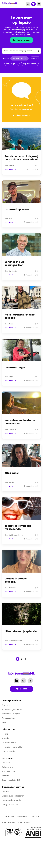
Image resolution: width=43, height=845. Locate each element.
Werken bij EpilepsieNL (12, 713)
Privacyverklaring (23, 816)
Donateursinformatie (11, 800)
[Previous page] (7, 659)
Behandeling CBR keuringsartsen (15, 263)
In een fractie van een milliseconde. (18, 527)
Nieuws (5, 734)
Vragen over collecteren (13, 796)
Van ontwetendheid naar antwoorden (20, 422)
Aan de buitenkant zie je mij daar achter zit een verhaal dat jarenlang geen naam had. (21, 161)
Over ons (6, 705)
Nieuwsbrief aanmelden (12, 747)
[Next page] (36, 659)
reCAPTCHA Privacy (8, 822)
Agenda (5, 738)
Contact (5, 791)
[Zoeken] (38, 51)
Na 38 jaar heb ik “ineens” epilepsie (20, 316)
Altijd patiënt (13, 473)
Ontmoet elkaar (9, 742)
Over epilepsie (8, 751)
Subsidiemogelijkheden (12, 709)
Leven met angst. (15, 367)
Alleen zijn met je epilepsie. (21, 631)
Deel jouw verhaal (21, 40)
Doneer (21, 689)
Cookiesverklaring (8, 816)
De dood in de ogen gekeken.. (16, 580)
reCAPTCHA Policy (24, 822)
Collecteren (7, 767)
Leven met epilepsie (17, 209)
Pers (4, 722)
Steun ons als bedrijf (11, 780)
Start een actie (8, 771)
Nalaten (5, 775)
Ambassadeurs (8, 718)
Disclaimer (35, 816)
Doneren (6, 763)
